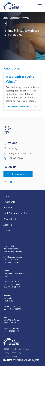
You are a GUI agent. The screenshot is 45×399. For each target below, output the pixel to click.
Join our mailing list (18, 174)
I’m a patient (9, 218)
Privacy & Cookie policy (12, 353)
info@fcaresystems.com (17, 153)
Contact (7, 230)
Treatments (14, 17)
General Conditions (10, 356)
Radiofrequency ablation (15, 213)
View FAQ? (11, 148)
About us (7, 224)
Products (7, 207)
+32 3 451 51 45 (13, 158)
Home (5, 17)
